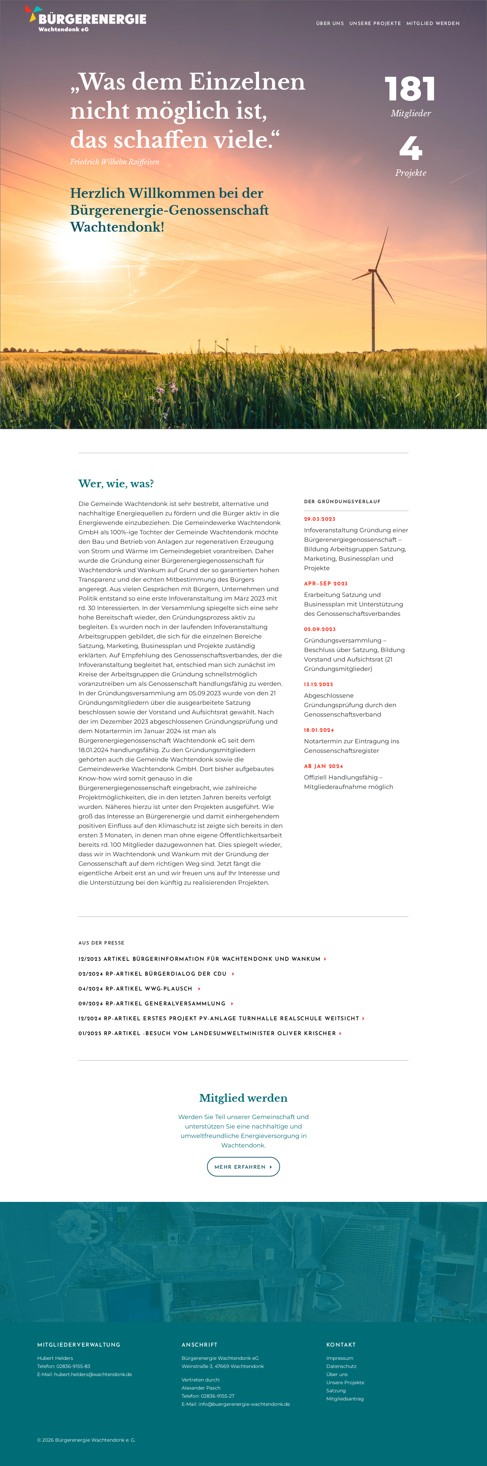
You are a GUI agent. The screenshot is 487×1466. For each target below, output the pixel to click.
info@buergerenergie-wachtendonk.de (244, 1404)
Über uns (330, 23)
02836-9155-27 (217, 1396)
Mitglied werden (433, 23)
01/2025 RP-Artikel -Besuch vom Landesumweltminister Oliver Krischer (207, 1034)
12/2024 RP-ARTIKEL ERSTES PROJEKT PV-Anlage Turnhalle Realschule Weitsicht (218, 1019)
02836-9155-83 (73, 1366)
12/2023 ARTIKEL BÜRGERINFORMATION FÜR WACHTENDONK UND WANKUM (199, 959)
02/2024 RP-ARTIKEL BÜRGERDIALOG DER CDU (153, 974)
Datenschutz (341, 1366)
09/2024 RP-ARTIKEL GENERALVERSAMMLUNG (153, 1004)
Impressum (339, 1358)
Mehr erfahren (240, 1167)
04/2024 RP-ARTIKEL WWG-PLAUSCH (136, 989)
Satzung (336, 1391)
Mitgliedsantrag (345, 1399)
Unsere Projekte (375, 23)
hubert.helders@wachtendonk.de (93, 1374)
